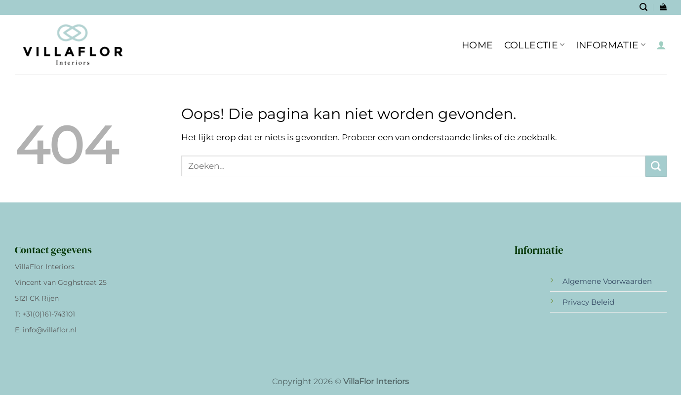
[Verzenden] (656, 166)
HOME (477, 45)
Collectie (534, 45)
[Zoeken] (643, 7)
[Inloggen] (661, 45)
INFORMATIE (610, 45)
